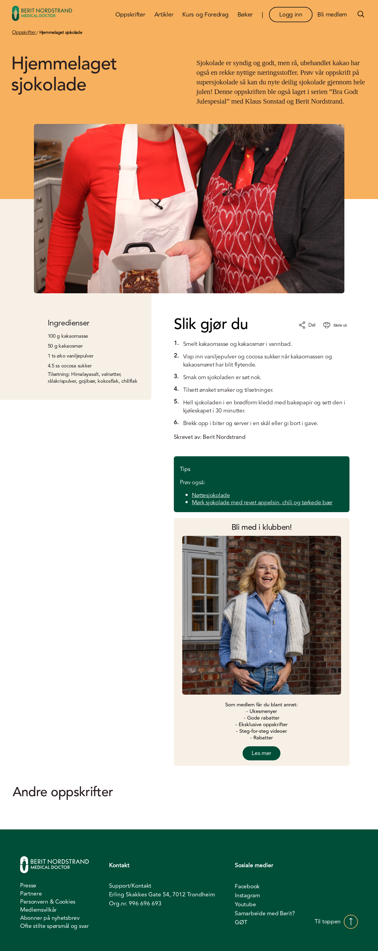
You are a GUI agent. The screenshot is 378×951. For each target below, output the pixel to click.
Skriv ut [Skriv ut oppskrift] (334, 325)
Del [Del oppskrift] (307, 325)
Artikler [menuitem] (164, 14)
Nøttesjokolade (211, 495)
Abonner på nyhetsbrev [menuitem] (50, 917)
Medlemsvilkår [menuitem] (38, 909)
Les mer (261, 753)
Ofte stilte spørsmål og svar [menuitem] (54, 926)
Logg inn (290, 14)
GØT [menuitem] (241, 922)
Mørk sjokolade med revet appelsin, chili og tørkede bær (262, 502)
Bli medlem (332, 14)
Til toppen (336, 922)
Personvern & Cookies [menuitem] (47, 901)
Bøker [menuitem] (245, 14)
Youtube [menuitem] (245, 904)
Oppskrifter (24, 32)
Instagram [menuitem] (247, 895)
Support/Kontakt (130, 886)
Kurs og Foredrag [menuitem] (205, 14)
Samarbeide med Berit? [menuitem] (265, 913)
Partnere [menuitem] (31, 893)
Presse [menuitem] (28, 885)
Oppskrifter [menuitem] (130, 14)
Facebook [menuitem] (247, 886)
